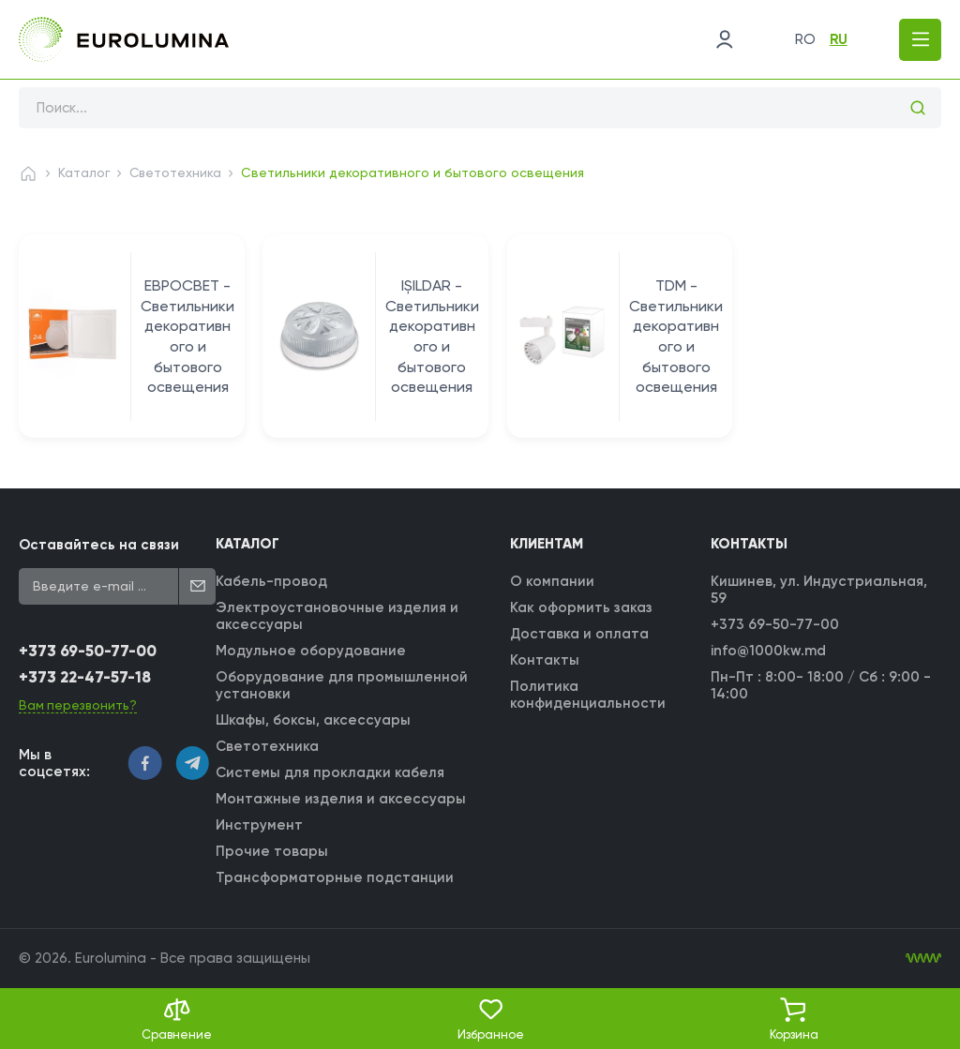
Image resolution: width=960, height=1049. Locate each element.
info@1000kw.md (768, 650)
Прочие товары (273, 851)
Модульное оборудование (312, 650)
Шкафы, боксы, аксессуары (314, 720)
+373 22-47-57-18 (86, 678)
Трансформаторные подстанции (336, 877)
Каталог (84, 172)
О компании (552, 581)
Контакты (544, 660)
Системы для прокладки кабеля (331, 772)
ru (834, 39)
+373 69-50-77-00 (88, 652)
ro (800, 39)
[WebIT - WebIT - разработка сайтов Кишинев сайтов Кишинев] (923, 958)
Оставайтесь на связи (99, 544)
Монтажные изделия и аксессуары (342, 798)
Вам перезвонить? (79, 704)
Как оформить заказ (581, 607)
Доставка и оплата (579, 633)
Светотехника (177, 172)
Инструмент (260, 825)
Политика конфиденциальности (588, 695)
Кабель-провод (272, 581)
